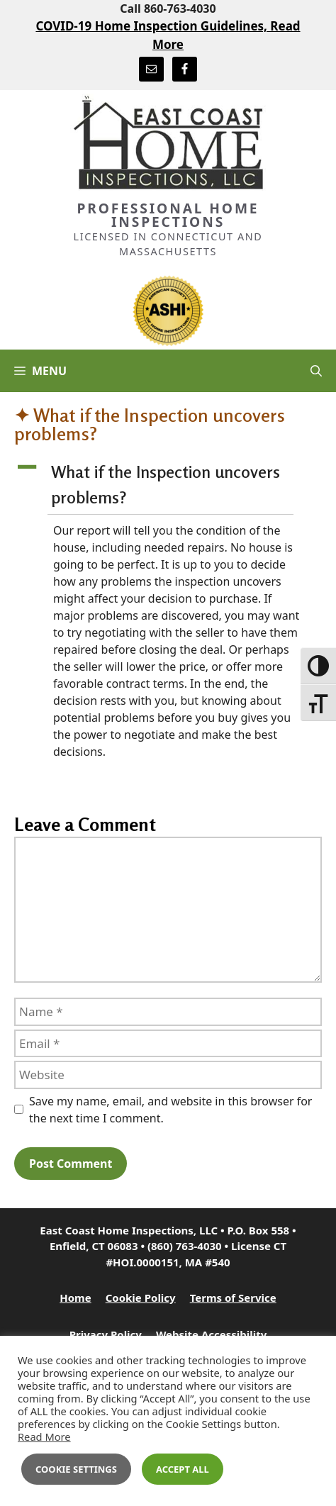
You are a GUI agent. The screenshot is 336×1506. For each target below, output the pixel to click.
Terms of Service (233, 1297)
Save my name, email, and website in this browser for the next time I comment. (170, 1109)
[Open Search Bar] (316, 371)
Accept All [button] (182, 1469)
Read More (44, 1436)
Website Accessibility (211, 1334)
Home (75, 1297)
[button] (168, 485)
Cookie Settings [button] (76, 1469)
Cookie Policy (141, 1297)
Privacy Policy (105, 1334)
